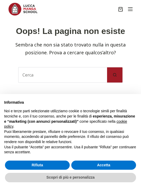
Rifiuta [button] (37, 165)
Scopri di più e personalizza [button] (70, 177)
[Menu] (130, 9)
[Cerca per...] (62, 75)
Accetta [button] (103, 165)
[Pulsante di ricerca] (115, 75)
